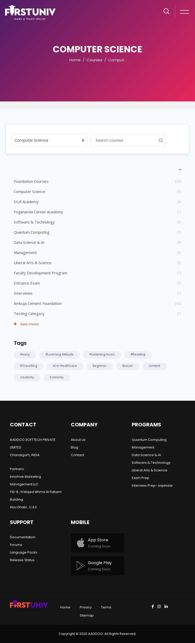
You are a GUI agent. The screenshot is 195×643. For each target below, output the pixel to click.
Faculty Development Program (40, 272)
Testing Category (29, 313)
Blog (74, 447)
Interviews (23, 293)
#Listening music (102, 354)
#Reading (138, 354)
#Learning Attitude (59, 354)
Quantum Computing (32, 232)
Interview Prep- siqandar (152, 485)
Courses (94, 60)
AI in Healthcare (65, 365)
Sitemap (87, 615)
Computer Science (126, 60)
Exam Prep (140, 477)
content (154, 365)
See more (26, 324)
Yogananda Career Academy (38, 211)
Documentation (23, 537)
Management (25, 252)
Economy (57, 377)
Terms (106, 607)
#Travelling (28, 365)
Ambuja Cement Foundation (38, 303)
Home (75, 60)
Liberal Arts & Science (33, 262)
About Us (78, 439)
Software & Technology (34, 222)
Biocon (127, 365)
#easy (25, 354)
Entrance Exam (27, 283)
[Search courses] (123, 140)
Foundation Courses (31, 181)
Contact (77, 455)
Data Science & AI (29, 242)
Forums (16, 544)
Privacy (86, 607)
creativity (27, 377)
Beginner (100, 365)
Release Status (22, 560)
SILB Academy (26, 201)
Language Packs (23, 552)
